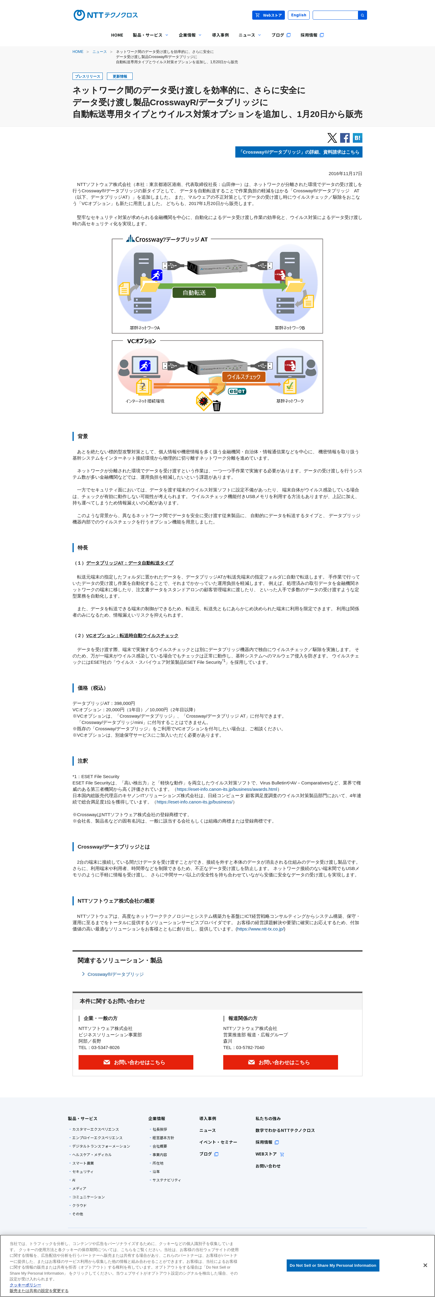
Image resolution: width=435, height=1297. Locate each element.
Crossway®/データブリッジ (116, 974)
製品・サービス (83, 1118)
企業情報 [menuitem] (188, 39)
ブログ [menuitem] (281, 35)
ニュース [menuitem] (248, 39)
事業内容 (160, 1154)
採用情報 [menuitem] (312, 35)
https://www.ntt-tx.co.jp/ (260, 928)
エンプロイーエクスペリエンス (97, 1137)
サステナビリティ (167, 1180)
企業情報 (156, 1118)
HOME (77, 52)
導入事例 (207, 1118)
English (299, 15)
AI (73, 1180)
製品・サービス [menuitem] (148, 39)
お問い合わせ (268, 1166)
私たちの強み (268, 1118)
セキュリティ (83, 1171)
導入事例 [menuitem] (220, 35)
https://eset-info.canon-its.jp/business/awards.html (227, 789)
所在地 (158, 1163)
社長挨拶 (160, 1129)
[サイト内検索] (340, 15)
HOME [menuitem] (117, 35)
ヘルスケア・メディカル (92, 1154)
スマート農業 (83, 1163)
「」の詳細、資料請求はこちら (298, 152)
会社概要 (160, 1146)
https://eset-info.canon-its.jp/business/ (194, 801)
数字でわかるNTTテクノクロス (285, 1130)
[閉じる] (425, 1265)
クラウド (79, 1205)
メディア (79, 1188)
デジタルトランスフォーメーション (101, 1146)
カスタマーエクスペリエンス (95, 1129)
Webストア (268, 15)
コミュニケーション (88, 1197)
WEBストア (270, 1154)
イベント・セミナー (218, 1142)
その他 (77, 1214)
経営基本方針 (163, 1137)
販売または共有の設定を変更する (39, 1291)
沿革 (156, 1171)
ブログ (209, 1154)
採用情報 (267, 1142)
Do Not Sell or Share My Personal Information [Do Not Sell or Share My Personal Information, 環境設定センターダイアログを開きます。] (333, 1265)
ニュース (99, 52)
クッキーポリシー (25, 1285)
